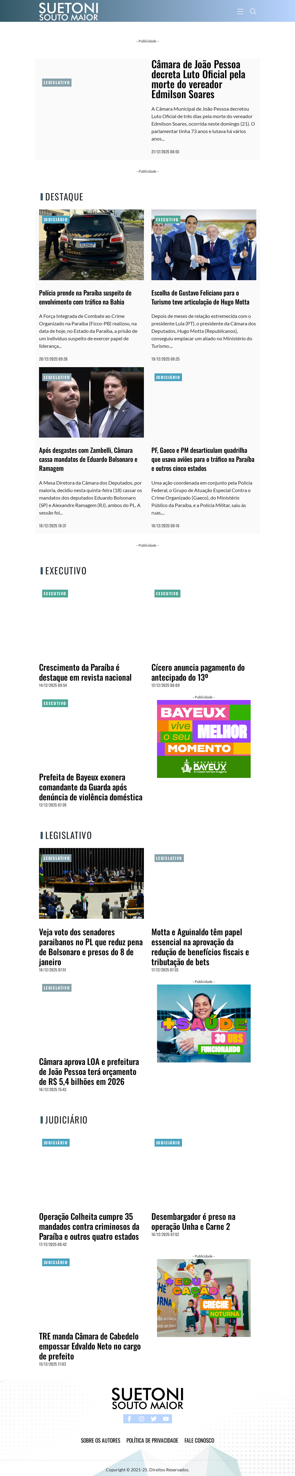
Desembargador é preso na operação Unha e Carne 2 (193, 1221)
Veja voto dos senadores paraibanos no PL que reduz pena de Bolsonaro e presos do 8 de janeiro (91, 947)
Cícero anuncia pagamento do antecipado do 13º (198, 672)
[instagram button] (141, 1418)
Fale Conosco (199, 1440)
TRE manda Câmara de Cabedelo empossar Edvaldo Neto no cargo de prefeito (90, 1346)
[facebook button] (129, 1418)
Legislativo (57, 82)
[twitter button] (154, 1418)
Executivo (167, 220)
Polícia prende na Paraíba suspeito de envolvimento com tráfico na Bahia (85, 297)
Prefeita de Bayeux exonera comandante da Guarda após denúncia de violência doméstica (90, 787)
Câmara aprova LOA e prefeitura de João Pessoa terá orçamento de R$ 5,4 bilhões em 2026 (89, 1071)
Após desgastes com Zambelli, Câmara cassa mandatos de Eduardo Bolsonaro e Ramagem (88, 459)
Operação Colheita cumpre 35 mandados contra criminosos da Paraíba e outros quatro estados (89, 1226)
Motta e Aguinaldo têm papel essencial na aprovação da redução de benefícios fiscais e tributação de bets (200, 947)
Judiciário (56, 220)
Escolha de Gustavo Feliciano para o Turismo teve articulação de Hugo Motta (200, 297)
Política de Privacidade (152, 1440)
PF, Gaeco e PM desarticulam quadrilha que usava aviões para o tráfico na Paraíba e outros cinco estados (202, 459)
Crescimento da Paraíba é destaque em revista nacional (85, 672)
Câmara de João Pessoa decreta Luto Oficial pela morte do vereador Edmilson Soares (198, 78)
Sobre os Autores (100, 1440)
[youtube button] (166, 1418)
